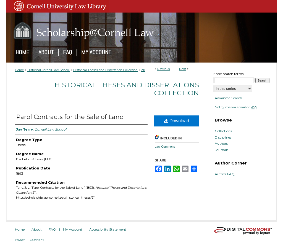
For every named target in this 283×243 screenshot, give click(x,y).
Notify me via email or (236, 107)
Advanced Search (228, 98)
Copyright (37, 240)
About (37, 229)
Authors (221, 143)
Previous (163, 69)
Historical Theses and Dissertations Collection (126, 89)
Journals (221, 150)
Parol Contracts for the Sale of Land (70, 117)
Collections (223, 131)
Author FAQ (225, 174)
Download (176, 120)
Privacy (20, 240)
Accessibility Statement (107, 229)
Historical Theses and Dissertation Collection (105, 70)
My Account (72, 229)
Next (182, 69)
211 (143, 70)
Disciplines (223, 137)
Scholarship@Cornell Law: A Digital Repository (141, 30)
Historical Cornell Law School (48, 70)
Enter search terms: (228, 74)
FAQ (52, 229)
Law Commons (165, 146)
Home (19, 70)
